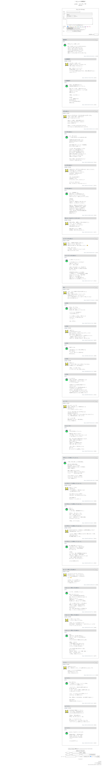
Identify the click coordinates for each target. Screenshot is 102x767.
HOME (69, 62)
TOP (96, 764)
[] (79, 750)
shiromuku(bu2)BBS (92, 765)
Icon (76, 16)
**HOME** (80, 760)
